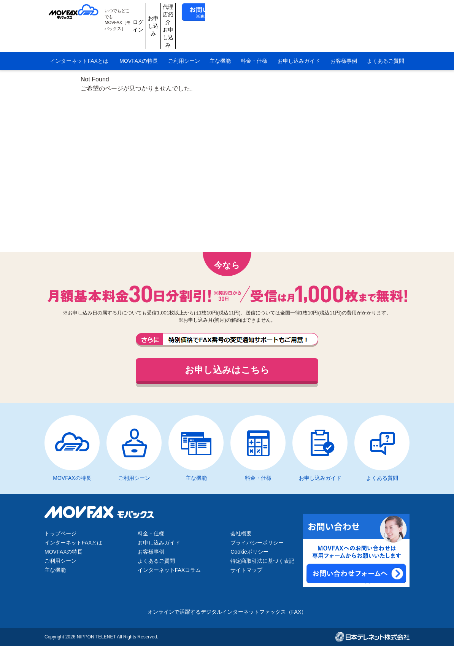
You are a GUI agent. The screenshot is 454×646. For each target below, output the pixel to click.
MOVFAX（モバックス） (77, 12)
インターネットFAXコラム (169, 570)
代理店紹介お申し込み (294, 12)
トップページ (60, 533)
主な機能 (220, 33)
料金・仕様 (254, 33)
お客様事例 (343, 33)
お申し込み (257, 12)
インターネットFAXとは (79, 33)
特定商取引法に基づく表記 (262, 561)
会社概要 (241, 533)
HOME (51, 53)
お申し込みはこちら (227, 370)
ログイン (221, 12)
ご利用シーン (184, 33)
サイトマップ (246, 570)
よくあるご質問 (385, 33)
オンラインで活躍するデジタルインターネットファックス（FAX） (227, 612)
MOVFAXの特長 (138, 33)
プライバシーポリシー (257, 543)
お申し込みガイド (299, 33)
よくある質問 (382, 478)
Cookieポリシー (249, 552)
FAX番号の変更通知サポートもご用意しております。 (227, 340)
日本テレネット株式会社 (372, 636)
